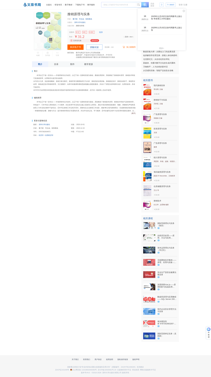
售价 (70, 37)
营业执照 (135, 370)
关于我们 (75, 359)
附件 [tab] (72, 64)
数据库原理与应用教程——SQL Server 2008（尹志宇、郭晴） (166, 298)
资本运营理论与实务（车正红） (165, 249)
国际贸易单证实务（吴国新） (166, 335)
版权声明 (135, 359)
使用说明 (109, 359)
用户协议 (98, 359)
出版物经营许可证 (124, 370)
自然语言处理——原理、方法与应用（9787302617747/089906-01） (167, 236)
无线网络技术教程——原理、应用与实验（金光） (166, 261)
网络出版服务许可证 (148, 370)
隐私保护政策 (122, 359)
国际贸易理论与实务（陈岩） (165, 224)
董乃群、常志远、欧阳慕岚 (82, 19)
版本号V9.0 (85, 373)
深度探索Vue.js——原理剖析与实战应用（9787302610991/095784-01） (167, 285)
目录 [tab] (56, 64)
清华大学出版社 (80, 22)
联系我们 (86, 359)
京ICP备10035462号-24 (107, 370)
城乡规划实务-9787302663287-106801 (165, 322)
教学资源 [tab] (88, 64)
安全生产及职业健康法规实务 (166, 273)
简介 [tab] (40, 64)
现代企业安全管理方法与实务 (166, 310)
